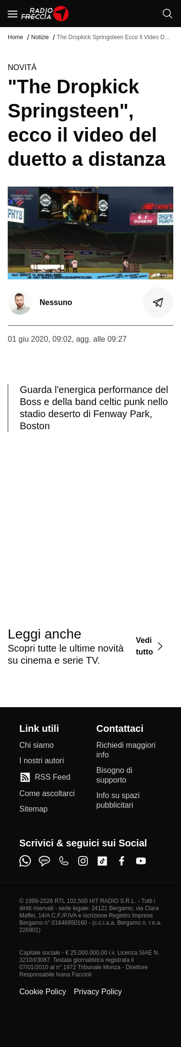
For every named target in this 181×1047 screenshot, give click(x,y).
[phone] (64, 861)
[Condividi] (158, 302)
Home (15, 37)
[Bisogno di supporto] (129, 775)
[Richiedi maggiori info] (129, 750)
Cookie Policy (42, 992)
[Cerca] (167, 13)
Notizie (40, 37)
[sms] (44, 861)
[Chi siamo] (36, 745)
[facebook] (121, 861)
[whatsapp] (25, 861)
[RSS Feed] (44, 777)
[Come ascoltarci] (47, 794)
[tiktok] (102, 861)
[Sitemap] (33, 809)
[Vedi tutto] (150, 646)
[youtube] (141, 861)
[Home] (45, 13)
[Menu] (12, 13)
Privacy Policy (98, 992)
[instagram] (83, 861)
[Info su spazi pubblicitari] (129, 800)
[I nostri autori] (41, 761)
